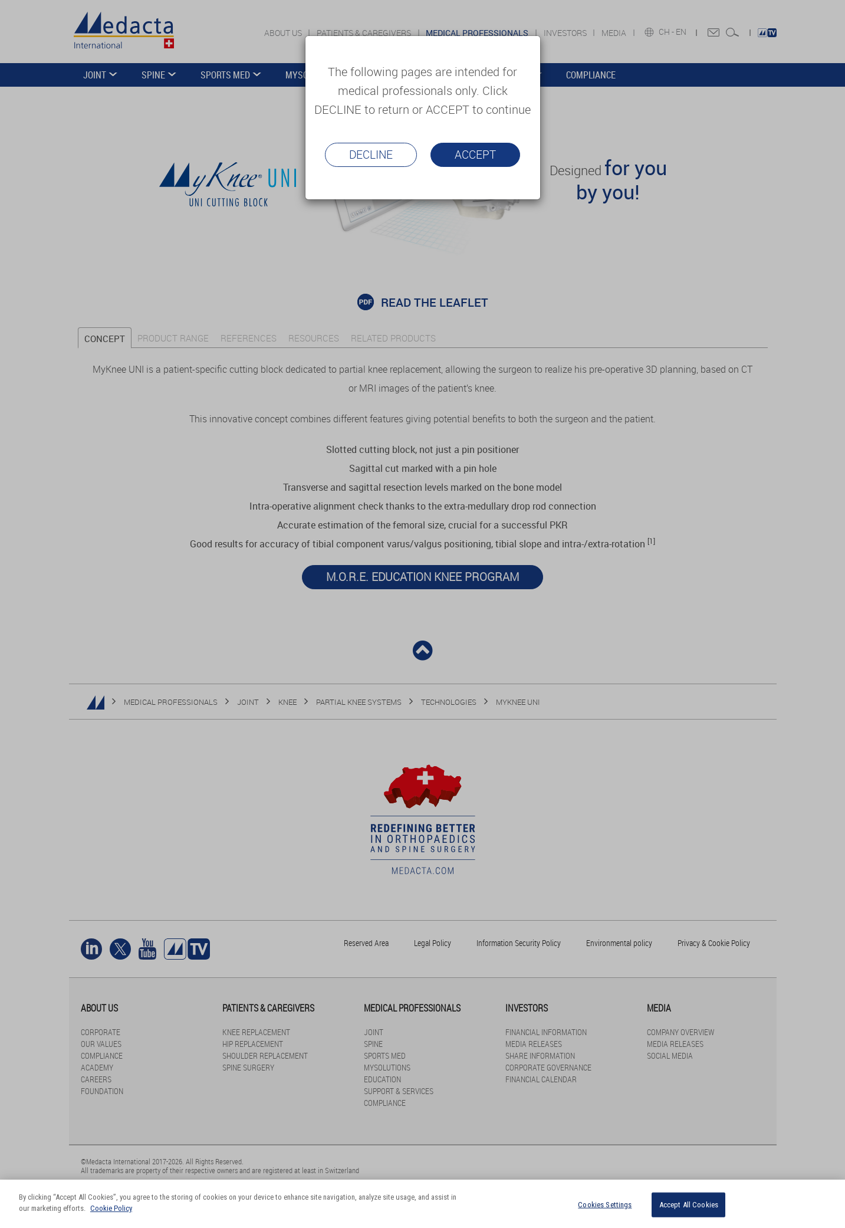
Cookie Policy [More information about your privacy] (111, 1208)
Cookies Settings (605, 1204)
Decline (371, 154)
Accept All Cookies (688, 1204)
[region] (422, 1204)
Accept (475, 154)
